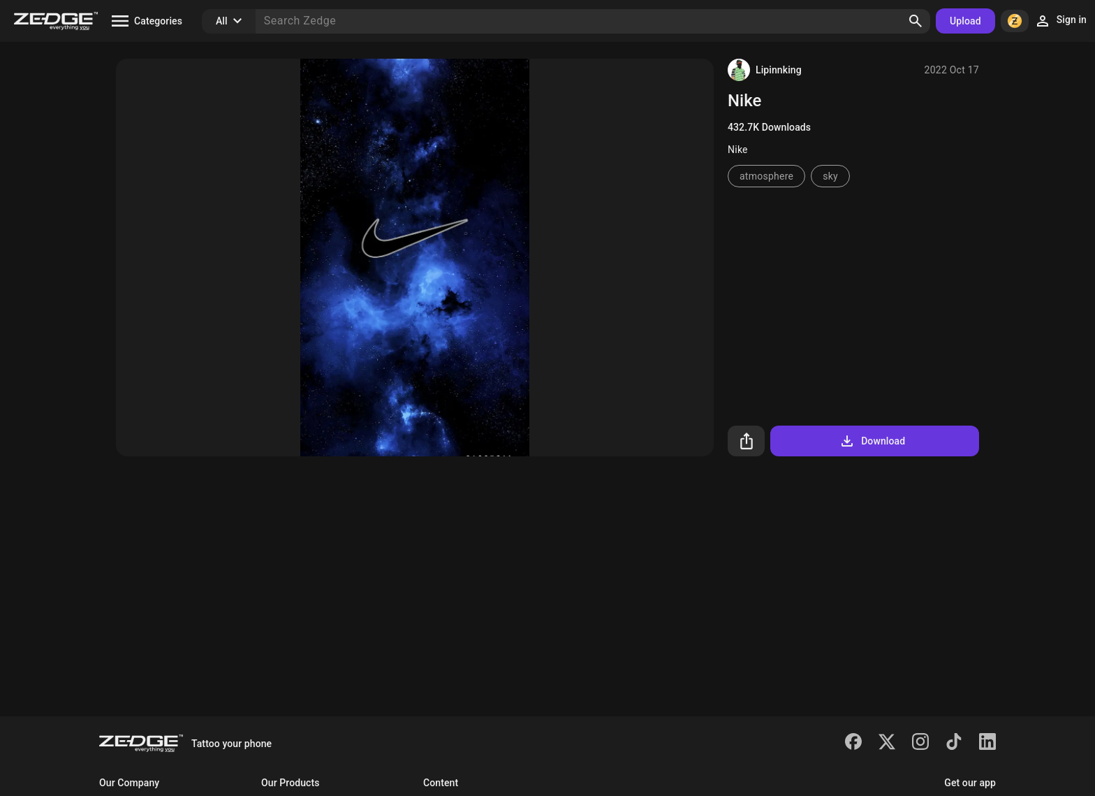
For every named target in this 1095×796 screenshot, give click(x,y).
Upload (965, 21)
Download (872, 441)
